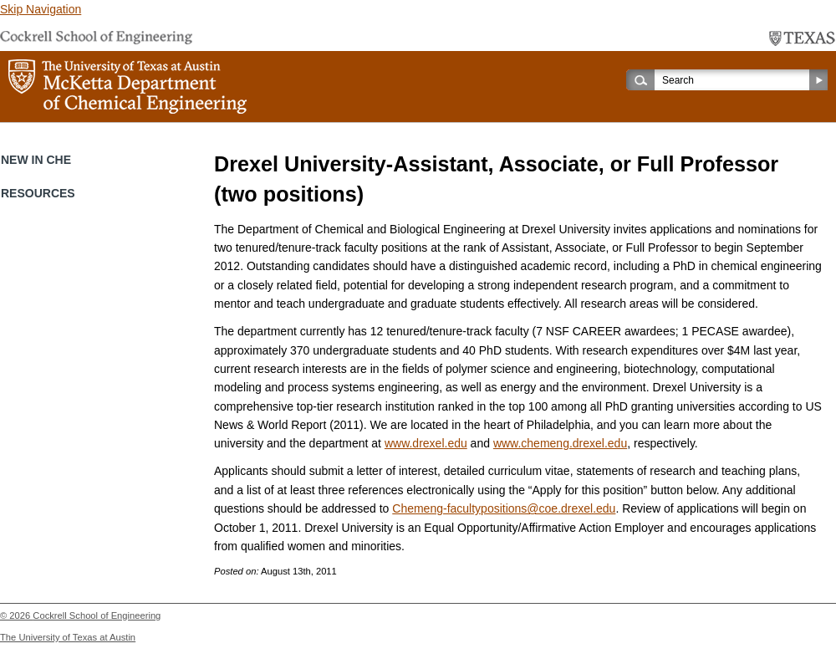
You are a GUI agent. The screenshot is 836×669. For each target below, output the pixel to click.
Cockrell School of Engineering (97, 615)
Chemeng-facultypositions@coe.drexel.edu (503, 508)
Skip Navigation (40, 9)
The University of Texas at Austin (67, 637)
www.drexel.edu (426, 443)
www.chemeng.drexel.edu (560, 443)
